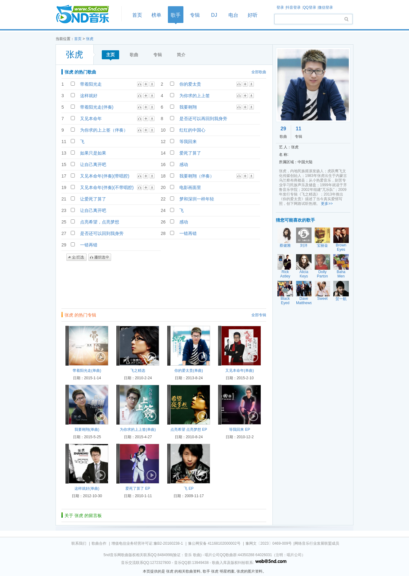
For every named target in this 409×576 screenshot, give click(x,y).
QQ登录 (309, 7)
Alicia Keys (303, 274)
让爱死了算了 (93, 198)
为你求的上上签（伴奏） (104, 130)
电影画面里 (190, 187)
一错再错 (188, 233)
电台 (233, 15)
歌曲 (134, 54)
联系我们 (78, 543)
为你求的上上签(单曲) (138, 429)
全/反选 (76, 257)
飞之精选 (137, 370)
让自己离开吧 (93, 164)
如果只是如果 (93, 153)
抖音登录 (293, 7)
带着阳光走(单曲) (87, 370)
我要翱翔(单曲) (86, 429)
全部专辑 (258, 315)
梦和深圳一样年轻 (196, 198)
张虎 (89, 39)
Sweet (322, 298)
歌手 (176, 15)
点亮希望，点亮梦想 (99, 221)
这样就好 (88, 95)
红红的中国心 (192, 130)
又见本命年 (91, 118)
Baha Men (341, 274)
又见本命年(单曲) (239, 370)
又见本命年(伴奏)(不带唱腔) (107, 187)
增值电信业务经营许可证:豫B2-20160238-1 (147, 543)
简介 (181, 54)
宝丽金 (322, 245)
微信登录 (325, 7)
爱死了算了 (190, 153)
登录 (280, 7)
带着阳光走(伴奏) (96, 107)
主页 (110, 54)
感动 (183, 164)
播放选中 (99, 257)
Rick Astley (285, 274)
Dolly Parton (322, 274)
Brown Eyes (341, 247)
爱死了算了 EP (137, 488)
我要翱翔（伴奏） (196, 175)
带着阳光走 (91, 84)
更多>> (327, 203)
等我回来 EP (239, 429)
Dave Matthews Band (304, 302)
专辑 (195, 15)
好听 (253, 15)
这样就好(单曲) (86, 488)
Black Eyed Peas (285, 302)
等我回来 (188, 141)
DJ (214, 15)
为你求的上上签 (194, 95)
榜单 (156, 15)
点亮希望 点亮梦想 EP (188, 429)
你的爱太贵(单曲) (188, 370)
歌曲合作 (99, 543)
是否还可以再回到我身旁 (203, 118)
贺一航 (341, 299)
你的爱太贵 (190, 84)
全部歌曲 (258, 72)
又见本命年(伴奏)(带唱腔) (104, 175)
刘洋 (304, 245)
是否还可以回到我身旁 (102, 233)
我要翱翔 (188, 107)
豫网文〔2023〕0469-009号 (268, 543)
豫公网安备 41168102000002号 (214, 543)
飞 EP (188, 488)
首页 (87, 14)
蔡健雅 (285, 245)
